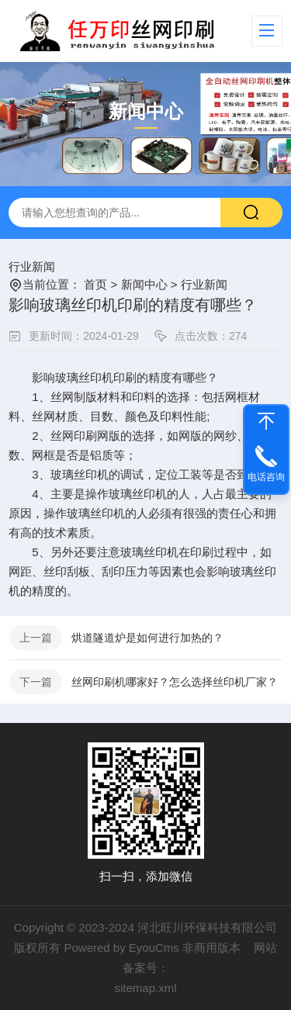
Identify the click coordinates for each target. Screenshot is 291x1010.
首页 (95, 284)
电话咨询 (266, 477)
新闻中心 (144, 284)
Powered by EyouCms (121, 947)
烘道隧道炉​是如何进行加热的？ (147, 637)
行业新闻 (32, 266)
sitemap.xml (145, 987)
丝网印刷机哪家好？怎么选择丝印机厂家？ (174, 682)
